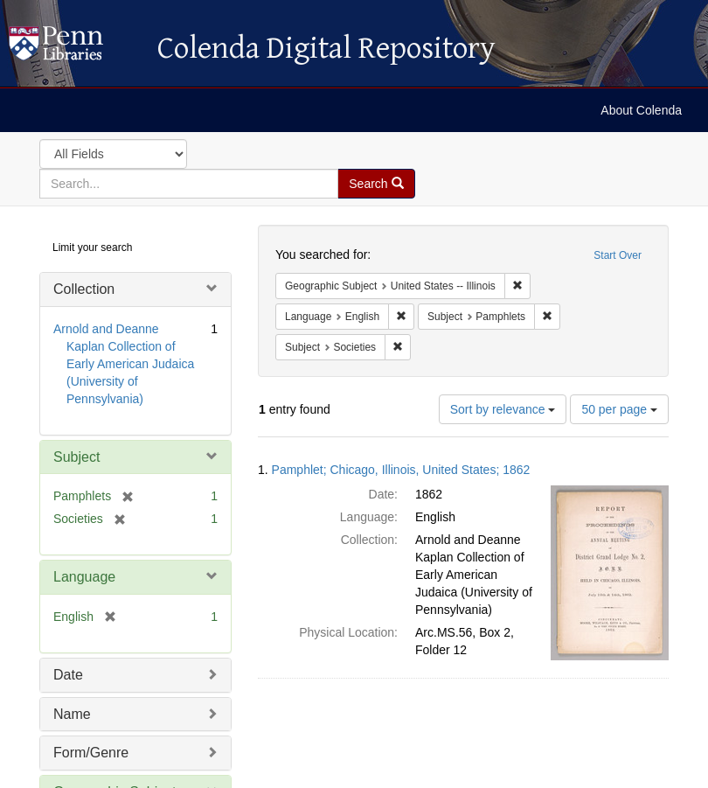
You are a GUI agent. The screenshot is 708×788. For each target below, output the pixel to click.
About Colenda (641, 110)
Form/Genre (90, 752)
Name (72, 714)
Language (84, 576)
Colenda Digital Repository (74, 48)
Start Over (617, 255)
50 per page (619, 409)
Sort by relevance (503, 409)
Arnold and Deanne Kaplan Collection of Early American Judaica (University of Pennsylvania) (123, 364)
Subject (76, 457)
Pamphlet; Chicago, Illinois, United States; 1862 (401, 470)
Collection (84, 289)
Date (68, 674)
